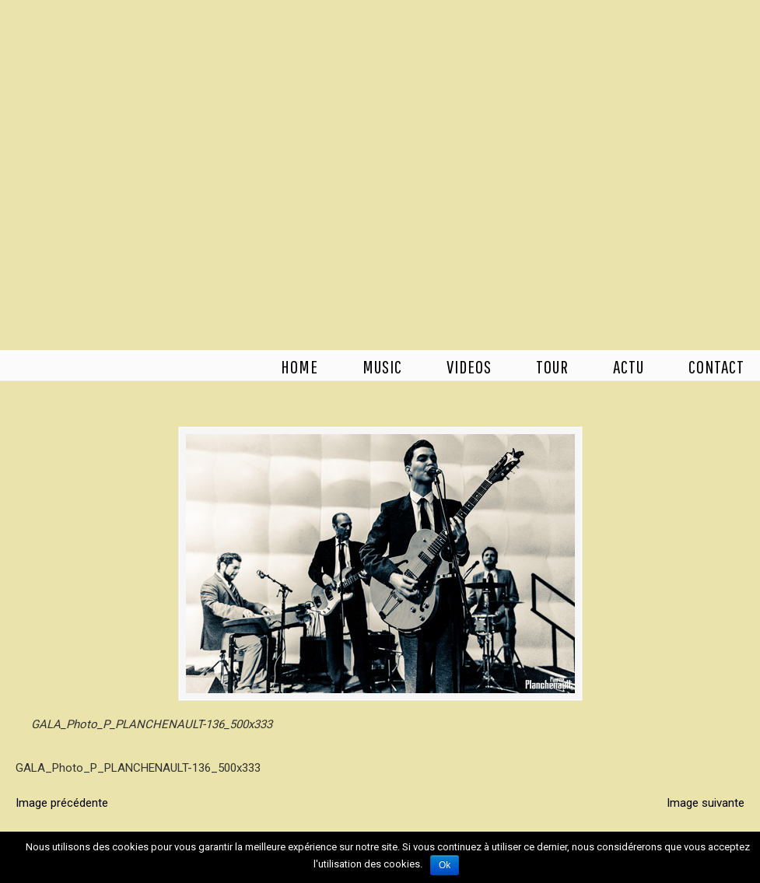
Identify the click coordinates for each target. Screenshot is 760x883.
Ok (444, 865)
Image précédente (62, 803)
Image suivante (705, 803)
